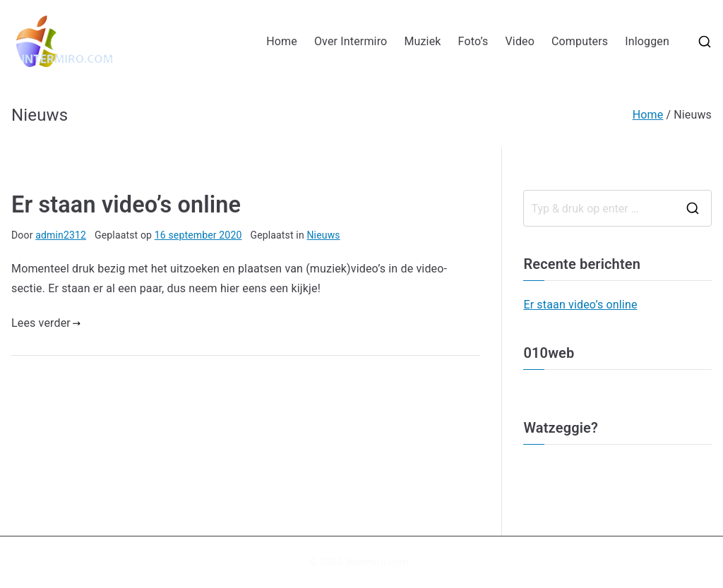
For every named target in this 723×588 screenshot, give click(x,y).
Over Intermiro (350, 41)
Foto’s (473, 41)
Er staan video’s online (126, 204)
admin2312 (60, 235)
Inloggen (647, 41)
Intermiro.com (377, 562)
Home (281, 41)
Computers (579, 41)
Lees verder (45, 323)
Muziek (422, 41)
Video (519, 41)
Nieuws (323, 235)
